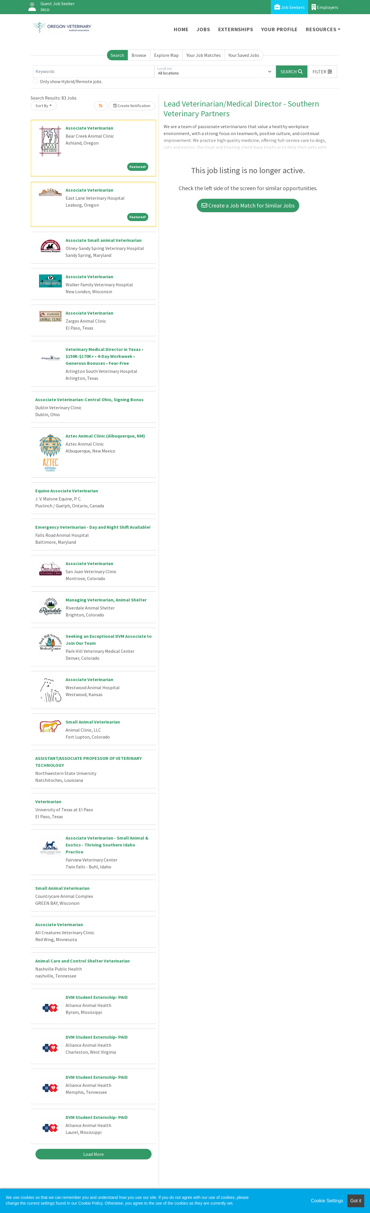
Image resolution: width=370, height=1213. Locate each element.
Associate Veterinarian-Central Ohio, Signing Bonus (89, 399)
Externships (235, 29)
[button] (322, 71)
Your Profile (279, 29)
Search (117, 55)
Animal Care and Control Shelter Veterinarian (82, 961)
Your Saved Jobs (243, 55)
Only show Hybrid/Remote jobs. (71, 81)
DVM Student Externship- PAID (97, 997)
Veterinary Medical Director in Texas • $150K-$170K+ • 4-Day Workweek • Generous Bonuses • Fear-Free (104, 356)
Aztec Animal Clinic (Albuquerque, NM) (105, 436)
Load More (93, 1154)
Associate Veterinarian (89, 128)
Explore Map (166, 55)
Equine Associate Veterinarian (66, 491)
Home (181, 29)
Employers (325, 7)
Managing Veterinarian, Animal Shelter (106, 600)
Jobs (203, 29)
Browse (139, 55)
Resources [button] (321, 29)
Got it (355, 1200)
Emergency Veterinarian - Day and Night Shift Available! (93, 527)
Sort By (42, 105)
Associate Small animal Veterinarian (104, 240)
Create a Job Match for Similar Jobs (248, 205)
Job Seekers (289, 7)
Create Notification (131, 105)
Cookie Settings (327, 1200)
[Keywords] (93, 71)
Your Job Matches (203, 55)
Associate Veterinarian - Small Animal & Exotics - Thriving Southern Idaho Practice (107, 845)
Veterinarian (48, 801)
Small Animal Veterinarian (93, 722)
